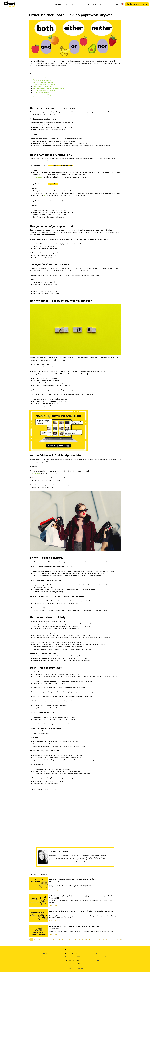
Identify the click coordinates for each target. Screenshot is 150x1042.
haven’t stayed (39, 177)
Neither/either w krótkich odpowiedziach (46, 90)
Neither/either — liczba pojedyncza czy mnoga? (49, 88)
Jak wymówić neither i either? (43, 86)
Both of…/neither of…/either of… (43, 82)
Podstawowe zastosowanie (42, 80)
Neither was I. (36, 473)
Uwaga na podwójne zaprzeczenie (44, 84)
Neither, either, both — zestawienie (44, 78)
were (44, 195)
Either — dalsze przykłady (41, 93)
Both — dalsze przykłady (41, 97)
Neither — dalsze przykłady (42, 95)
